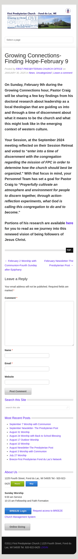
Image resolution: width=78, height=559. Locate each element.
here (69, 223)
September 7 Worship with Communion (30, 424)
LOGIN (44, 547)
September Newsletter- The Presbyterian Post (34, 428)
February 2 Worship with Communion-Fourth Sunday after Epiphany (21, 265)
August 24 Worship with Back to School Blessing (35, 435)
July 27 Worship (18, 455)
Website (9, 376)
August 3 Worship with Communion (28, 451)
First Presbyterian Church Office (39, 68)
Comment (11, 298)
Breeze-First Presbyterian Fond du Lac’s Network (36, 459)
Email (9, 363)
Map (31, 484)
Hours (17, 484)
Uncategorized (43, 72)
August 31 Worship (20, 432)
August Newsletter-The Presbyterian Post (31, 447)
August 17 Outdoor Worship (24, 439)
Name (9, 350)
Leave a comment (62, 72)
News (32, 72)
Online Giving (17, 526)
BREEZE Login (18, 510)
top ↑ (70, 250)
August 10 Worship (20, 443)
